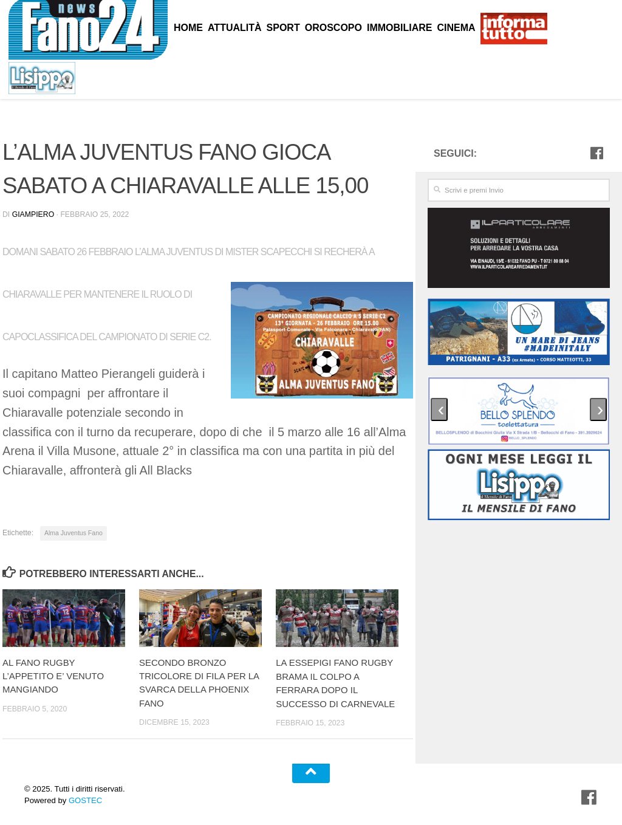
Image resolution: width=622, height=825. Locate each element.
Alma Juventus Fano (73, 532)
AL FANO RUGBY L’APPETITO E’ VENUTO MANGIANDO (53, 675)
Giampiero (33, 214)
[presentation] (439, 409)
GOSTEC (84, 799)
